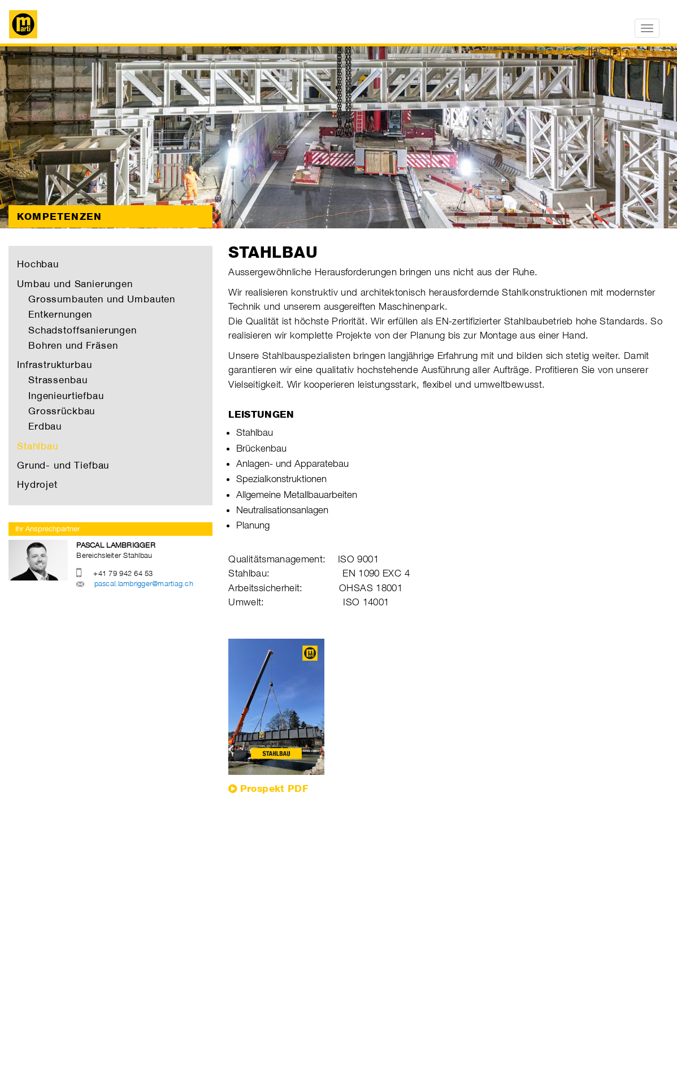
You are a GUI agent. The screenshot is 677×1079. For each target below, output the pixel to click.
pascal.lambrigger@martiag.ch (143, 583)
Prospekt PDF (274, 788)
